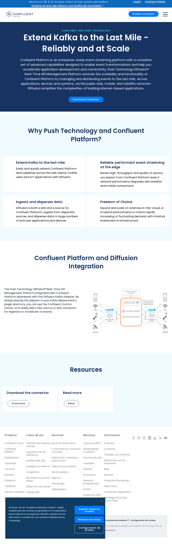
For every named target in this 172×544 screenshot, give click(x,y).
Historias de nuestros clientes (38, 444)
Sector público (60, 472)
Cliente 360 (32, 492)
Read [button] (71, 403)
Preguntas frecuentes (116, 480)
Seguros (56, 477)
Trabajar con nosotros (117, 454)
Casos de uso (35, 435)
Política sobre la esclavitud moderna (109, 520)
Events (87, 489)
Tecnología (58, 483)
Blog (106, 469)
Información (112, 435)
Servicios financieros (63, 443)
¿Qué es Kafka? (92, 443)
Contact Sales (155, 1)
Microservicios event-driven (38, 479)
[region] (55, 518)
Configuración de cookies (143, 520)
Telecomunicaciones (64, 466)
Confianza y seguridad (117, 492)
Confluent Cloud (14, 443)
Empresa (109, 443)
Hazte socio (110, 486)
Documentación (92, 457)
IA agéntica (32, 472)
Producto (11, 435)
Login (137, 1)
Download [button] (18, 403)
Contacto (109, 449)
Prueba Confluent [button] (143, 13)
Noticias (108, 474)
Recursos (89, 435)
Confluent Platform (10, 450)
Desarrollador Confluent (91, 450)
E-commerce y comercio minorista (66, 450)
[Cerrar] (102, 501)
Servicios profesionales (91, 482)
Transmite (10, 463)
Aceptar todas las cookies (89, 510)
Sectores (57, 435)
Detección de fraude (38, 486)
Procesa (9, 474)
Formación (89, 474)
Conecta (10, 469)
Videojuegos (59, 489)
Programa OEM (91, 495)
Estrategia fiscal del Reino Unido (115, 499)
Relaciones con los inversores (115, 462)
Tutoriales (88, 463)
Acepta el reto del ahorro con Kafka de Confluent (66, 5)
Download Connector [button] (86, 99)
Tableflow (10, 486)
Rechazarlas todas (89, 519)
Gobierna (10, 480)
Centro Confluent (15, 492)
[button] (44, 174)
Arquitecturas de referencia (36, 453)
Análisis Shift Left (35, 460)
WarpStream (12, 457)
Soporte (87, 469)
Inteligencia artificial (38, 466)
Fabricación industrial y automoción (65, 459)
